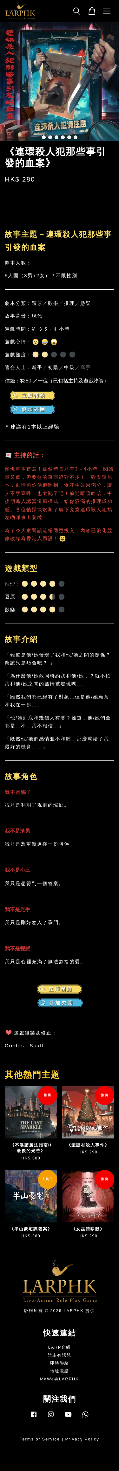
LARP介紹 (59, 1347)
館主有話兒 (59, 1355)
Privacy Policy (82, 1439)
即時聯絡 (59, 1363)
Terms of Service (40, 1439)
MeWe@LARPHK (59, 1379)
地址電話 (59, 1371)
